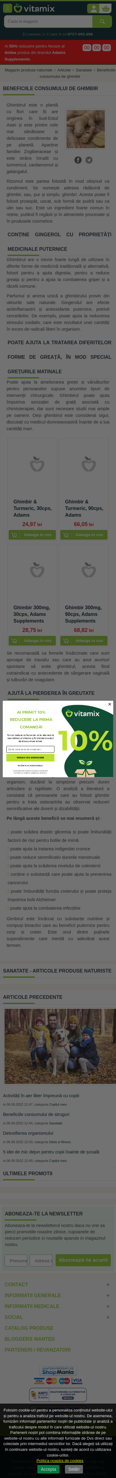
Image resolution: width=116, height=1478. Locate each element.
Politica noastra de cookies (60, 1460)
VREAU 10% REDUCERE (30, 757)
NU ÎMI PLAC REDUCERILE (30, 765)
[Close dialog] (109, 704)
